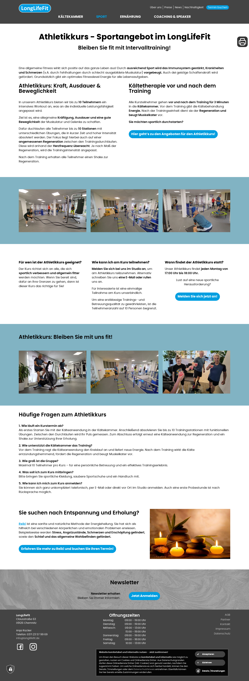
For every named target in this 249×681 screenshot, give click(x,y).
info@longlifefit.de (27, 638)
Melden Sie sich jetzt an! (197, 296)
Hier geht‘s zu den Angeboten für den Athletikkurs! (173, 134)
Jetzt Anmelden (144, 596)
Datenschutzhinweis (144, 669)
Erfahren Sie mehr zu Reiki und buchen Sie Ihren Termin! (67, 549)
